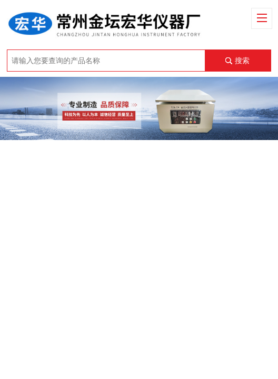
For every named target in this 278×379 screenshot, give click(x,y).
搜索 (242, 60)
